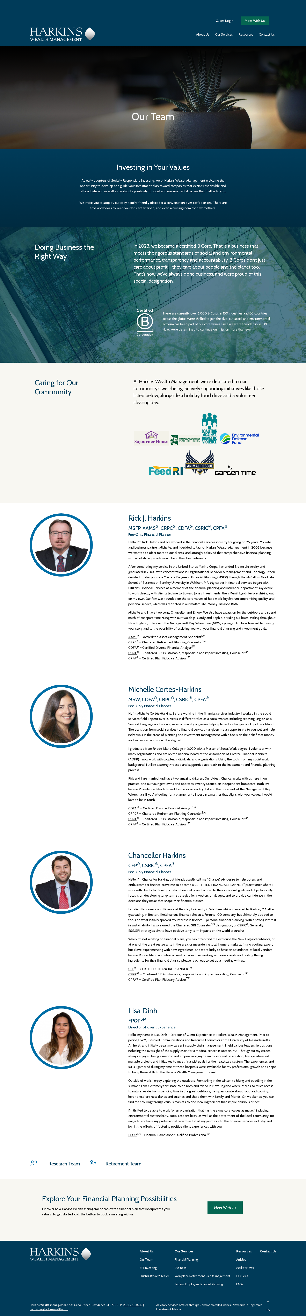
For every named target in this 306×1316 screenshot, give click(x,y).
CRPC (132, 588)
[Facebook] (268, 1247)
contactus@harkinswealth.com (49, 1255)
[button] (202, 20)
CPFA (132, 604)
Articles (241, 1206)
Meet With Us (255, 6)
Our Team (146, 1206)
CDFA (132, 594)
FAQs (239, 1230)
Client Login (224, 6)
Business (181, 1214)
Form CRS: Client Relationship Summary (63, 1289)
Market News (245, 1214)
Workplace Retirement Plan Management (202, 1222)
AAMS (132, 583)
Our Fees (242, 1222)
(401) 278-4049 (133, 1251)
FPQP (132, 1081)
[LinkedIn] (268, 1256)
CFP (131, 915)
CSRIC (132, 599)
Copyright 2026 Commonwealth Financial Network (96, 1308)
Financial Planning (186, 1206)
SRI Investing (148, 1214)
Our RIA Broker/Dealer (154, 1222)
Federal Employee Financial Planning (199, 1230)
